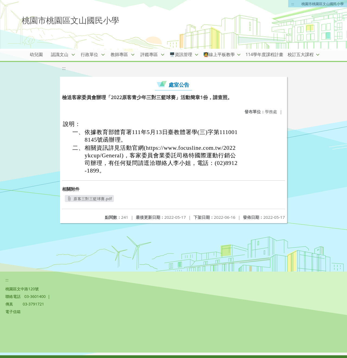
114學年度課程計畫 (264, 54)
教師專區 (119, 54)
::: (292, 3)
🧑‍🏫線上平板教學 (219, 54)
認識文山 (59, 54)
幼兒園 (36, 54)
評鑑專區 (149, 54)
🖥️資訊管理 (180, 54)
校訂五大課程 (301, 54)
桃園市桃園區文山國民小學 (322, 3)
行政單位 (89, 54)
